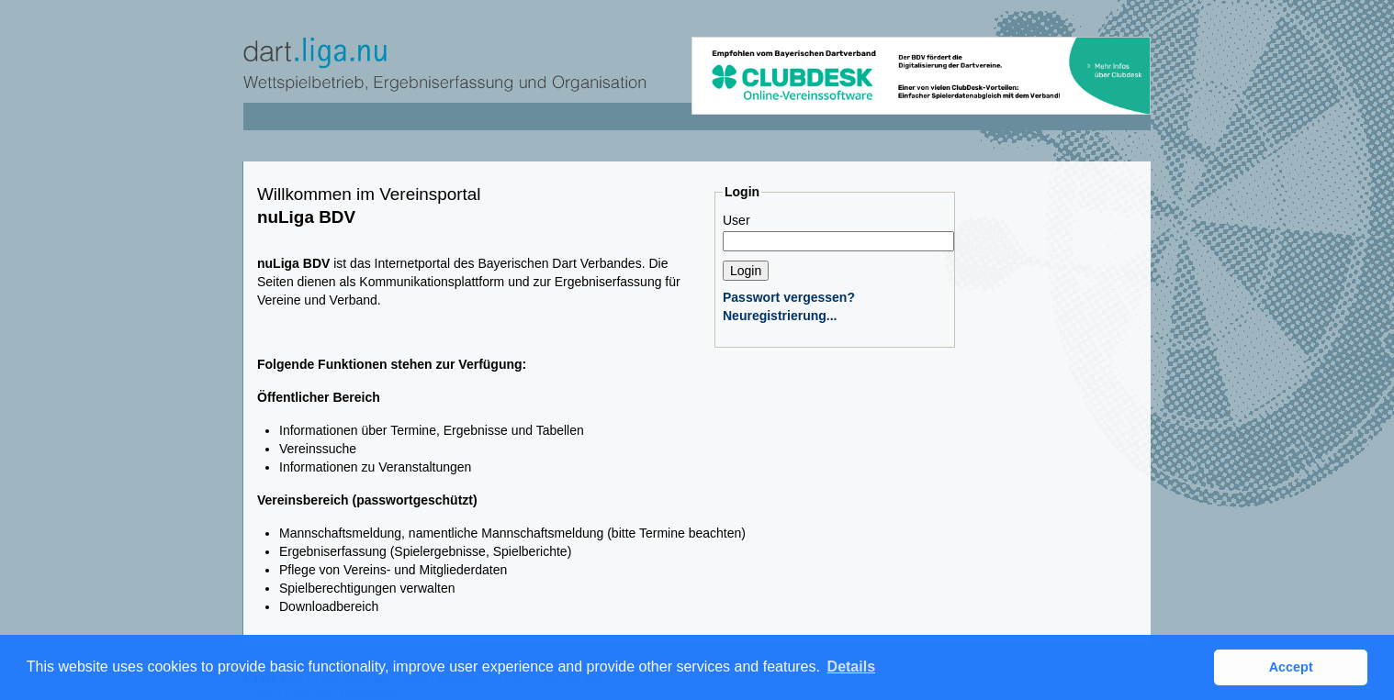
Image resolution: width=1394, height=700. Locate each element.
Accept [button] (1291, 667)
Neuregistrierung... (780, 315)
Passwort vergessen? (789, 297)
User (736, 220)
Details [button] (851, 666)
